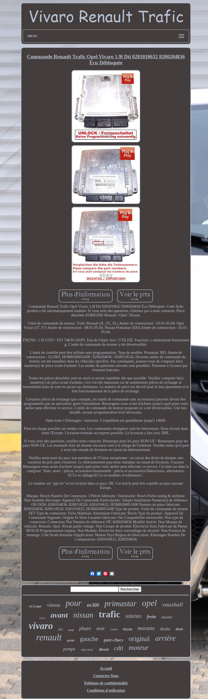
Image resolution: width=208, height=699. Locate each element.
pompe (69, 649)
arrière (165, 638)
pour (74, 603)
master (167, 617)
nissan (83, 615)
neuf (71, 629)
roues (114, 629)
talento (133, 616)
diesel (104, 649)
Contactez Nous (106, 676)
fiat (60, 629)
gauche (89, 638)
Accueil (106, 668)
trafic (109, 614)
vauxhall (172, 604)
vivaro (41, 626)
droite (165, 629)
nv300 (93, 605)
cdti (118, 648)
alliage (35, 606)
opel (149, 603)
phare (85, 628)
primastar (120, 603)
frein (151, 616)
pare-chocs (113, 640)
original (139, 638)
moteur (139, 648)
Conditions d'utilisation (106, 690)
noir (100, 628)
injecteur (87, 649)
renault (49, 637)
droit (179, 629)
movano (146, 628)
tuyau (127, 629)
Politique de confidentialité (106, 683)
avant (59, 615)
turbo (42, 618)
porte (70, 640)
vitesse (53, 605)
